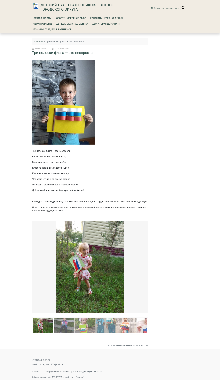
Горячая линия (113, 18)
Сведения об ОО (76, 18)
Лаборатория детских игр (106, 23)
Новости (60, 18)
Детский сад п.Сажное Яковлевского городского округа (77, 7)
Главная (38, 41)
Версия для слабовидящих (166, 8)
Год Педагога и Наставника (71, 23)
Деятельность (42, 18)
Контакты (96, 18)
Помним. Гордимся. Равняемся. (52, 29)
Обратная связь (42, 23)
